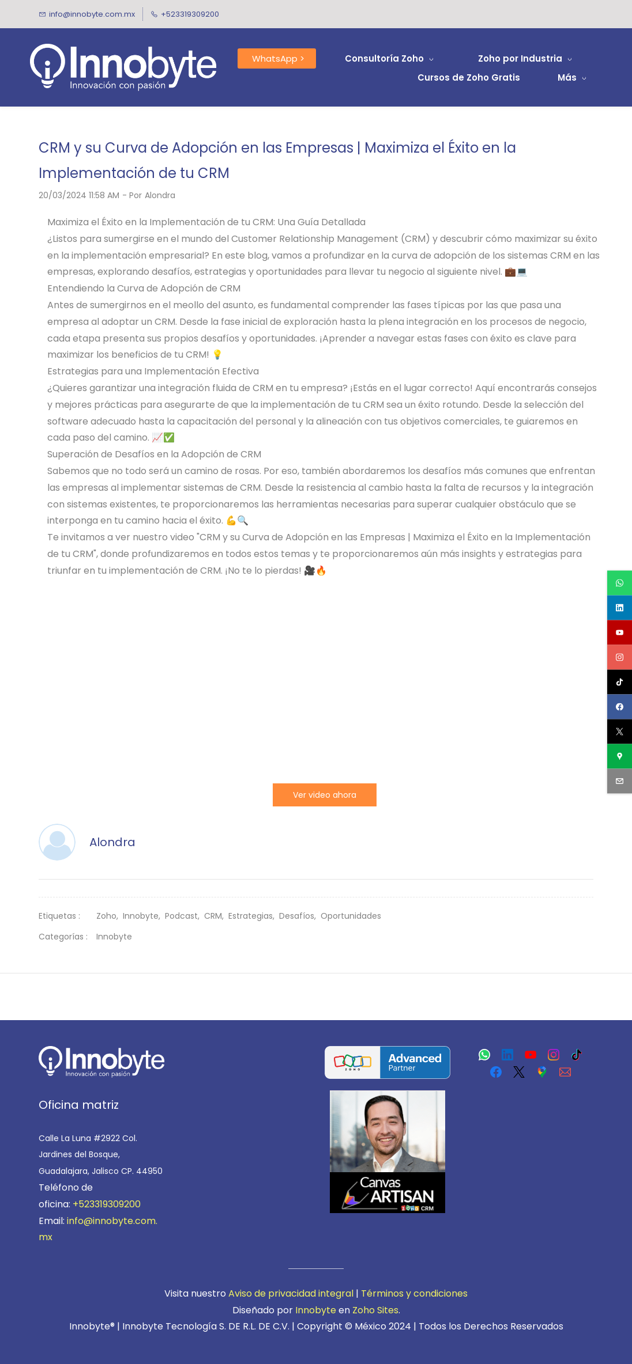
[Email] (565, 1072)
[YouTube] (530, 1054)
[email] (619, 781)
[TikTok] (576, 1054)
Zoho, (109, 916)
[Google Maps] (542, 1072)
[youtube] (619, 632)
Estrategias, (253, 916)
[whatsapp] (619, 583)
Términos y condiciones (414, 1293)
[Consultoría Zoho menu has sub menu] (389, 58)
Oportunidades (351, 916)
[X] (519, 1072)
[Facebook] (496, 1072)
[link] (101, 1053)
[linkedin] (619, 608)
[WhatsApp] (484, 1054)
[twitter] (619, 731)
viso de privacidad (275, 1293)
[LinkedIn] (507, 1054)
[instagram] (619, 657)
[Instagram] (553, 1054)
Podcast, (184, 916)
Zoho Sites (375, 1310)
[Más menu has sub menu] (574, 77)
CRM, (216, 916)
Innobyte (114, 936)
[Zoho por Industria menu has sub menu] (526, 58)
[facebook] (619, 707)
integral (334, 1293)
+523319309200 (107, 1204)
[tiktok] (619, 682)
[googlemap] (619, 756)
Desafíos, (300, 916)
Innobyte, (144, 916)
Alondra (160, 195)
